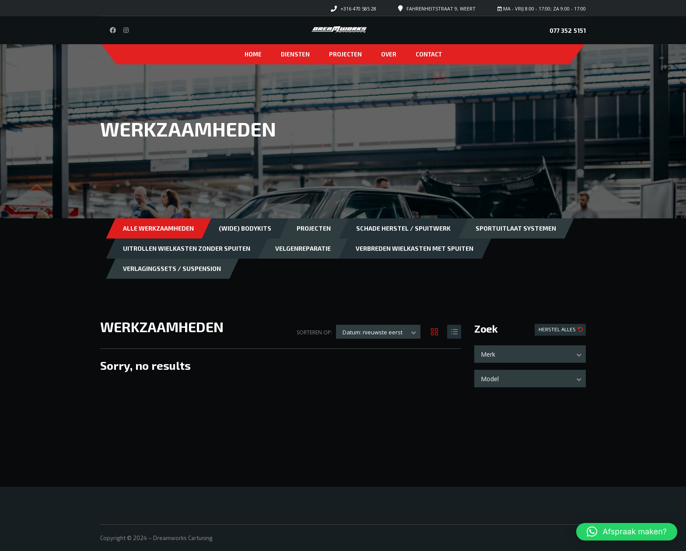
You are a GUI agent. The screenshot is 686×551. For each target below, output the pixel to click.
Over (388, 54)
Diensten (295, 54)
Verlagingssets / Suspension (172, 268)
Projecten (345, 54)
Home (253, 54)
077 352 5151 (568, 30)
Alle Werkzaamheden (158, 228)
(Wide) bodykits (245, 228)
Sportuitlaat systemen (516, 228)
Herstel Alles (558, 329)
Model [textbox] (490, 379)
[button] (626, 531)
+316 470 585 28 (358, 8)
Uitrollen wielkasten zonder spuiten (186, 248)
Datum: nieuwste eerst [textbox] (372, 332)
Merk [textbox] (488, 354)
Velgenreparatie (303, 248)
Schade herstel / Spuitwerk (403, 228)
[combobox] (530, 354)
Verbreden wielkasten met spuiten (414, 248)
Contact (429, 54)
